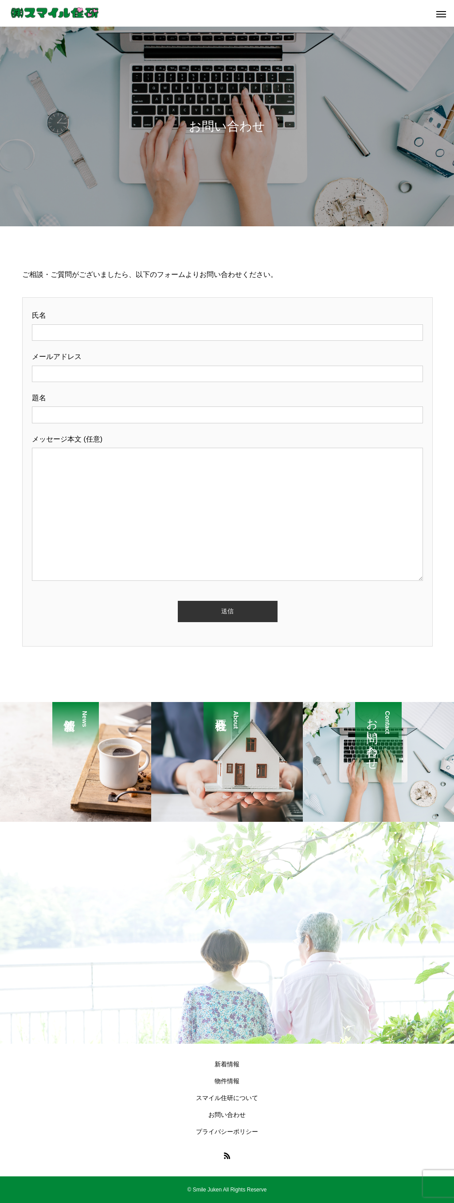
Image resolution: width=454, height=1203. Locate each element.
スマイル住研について (227, 1097)
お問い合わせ (227, 1114)
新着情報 (227, 1064)
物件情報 (227, 1081)
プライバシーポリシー (227, 1131)
